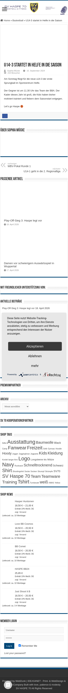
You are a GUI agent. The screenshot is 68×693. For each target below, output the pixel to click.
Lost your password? (15, 653)
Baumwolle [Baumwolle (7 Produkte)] (44, 442)
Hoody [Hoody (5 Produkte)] (7, 453)
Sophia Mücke (13, 71)
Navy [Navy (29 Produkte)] (8, 464)
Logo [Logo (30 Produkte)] (24, 458)
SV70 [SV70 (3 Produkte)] (56, 471)
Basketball (17, 20)
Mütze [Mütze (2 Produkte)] (50, 459)
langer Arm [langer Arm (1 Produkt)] (13, 460)
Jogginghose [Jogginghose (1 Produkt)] (24, 454)
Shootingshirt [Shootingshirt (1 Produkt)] (18, 471)
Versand (22, 512)
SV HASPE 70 (23, 688)
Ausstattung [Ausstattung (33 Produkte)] (21, 442)
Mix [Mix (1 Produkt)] (45, 460)
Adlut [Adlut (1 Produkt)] (4, 443)
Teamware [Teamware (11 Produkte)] (50, 476)
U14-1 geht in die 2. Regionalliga (41, 170)
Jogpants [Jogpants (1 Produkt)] (34, 454)
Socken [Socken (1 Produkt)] (33, 471)
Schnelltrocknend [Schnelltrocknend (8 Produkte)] (38, 465)
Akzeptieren (35, 346)
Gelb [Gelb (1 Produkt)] (45, 449)
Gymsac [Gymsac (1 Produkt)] (51, 449)
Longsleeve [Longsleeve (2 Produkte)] (37, 459)
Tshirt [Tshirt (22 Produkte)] (23, 482)
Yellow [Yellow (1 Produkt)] (57, 483)
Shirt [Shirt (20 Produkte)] (7, 470)
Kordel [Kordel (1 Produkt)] (5, 460)
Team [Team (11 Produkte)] (36, 476)
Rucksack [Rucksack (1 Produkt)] (19, 466)
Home (5, 20)
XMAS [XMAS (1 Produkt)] (51, 483)
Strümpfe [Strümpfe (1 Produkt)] (49, 471)
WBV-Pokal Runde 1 (26, 165)
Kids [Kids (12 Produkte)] (43, 453)
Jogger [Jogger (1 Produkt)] (15, 454)
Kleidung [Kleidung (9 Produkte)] (55, 453)
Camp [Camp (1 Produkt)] (4, 449)
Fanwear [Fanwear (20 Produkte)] (17, 447)
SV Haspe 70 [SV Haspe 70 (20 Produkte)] (16, 476)
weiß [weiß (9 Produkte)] (44, 482)
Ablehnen (35, 356)
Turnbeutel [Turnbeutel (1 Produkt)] (34, 483)
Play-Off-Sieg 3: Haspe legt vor (23, 220)
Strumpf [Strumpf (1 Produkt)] (41, 471)
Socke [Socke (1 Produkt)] (27, 471)
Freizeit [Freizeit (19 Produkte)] (34, 447)
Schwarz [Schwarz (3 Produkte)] (58, 465)
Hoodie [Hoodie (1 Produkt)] (58, 449)
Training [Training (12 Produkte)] (9, 482)
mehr (35, 365)
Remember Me (27, 645)
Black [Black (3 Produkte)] (57, 442)
